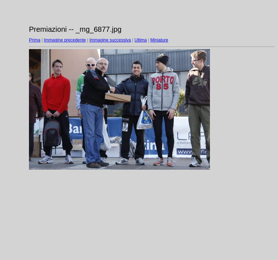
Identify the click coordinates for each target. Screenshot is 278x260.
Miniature (159, 40)
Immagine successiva (110, 40)
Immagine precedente (65, 40)
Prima (34, 40)
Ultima (141, 40)
